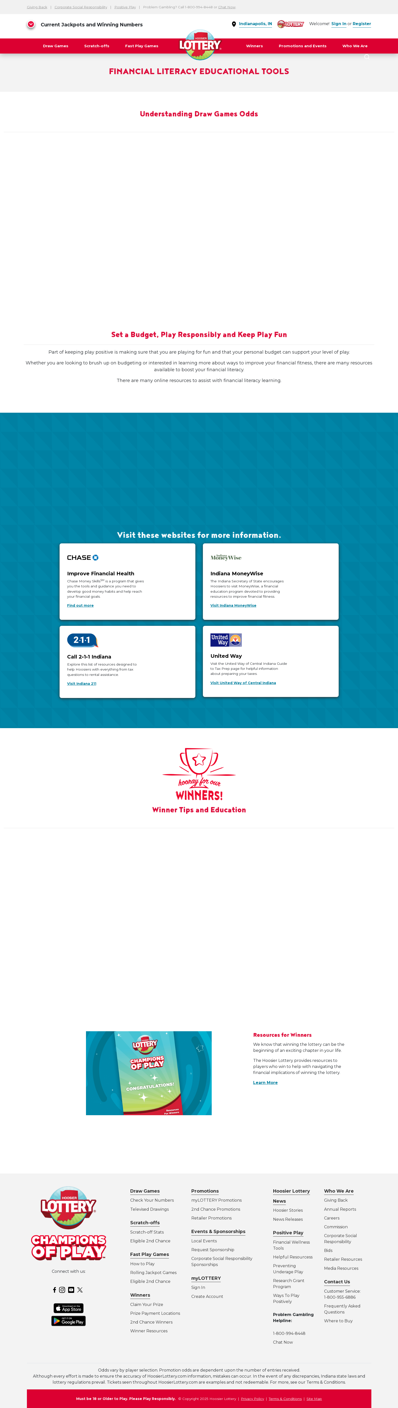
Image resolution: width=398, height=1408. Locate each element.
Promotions (205, 1191)
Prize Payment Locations (155, 1313)
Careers (331, 1218)
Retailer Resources (343, 1259)
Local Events (204, 1241)
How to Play (142, 1263)
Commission (336, 1227)
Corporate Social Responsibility (81, 7)
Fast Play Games (141, 46)
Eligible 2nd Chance (150, 1241)
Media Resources (341, 1268)
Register (362, 23)
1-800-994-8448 (289, 1333)
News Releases (288, 1219)
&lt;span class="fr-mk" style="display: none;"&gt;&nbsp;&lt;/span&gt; (199, 211)
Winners (254, 46)
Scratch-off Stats (147, 1232)
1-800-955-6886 (340, 1297)
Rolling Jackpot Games (153, 1272)
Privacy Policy (252, 1399)
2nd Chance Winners (151, 1322)
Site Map (314, 1399)
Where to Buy (338, 1321)
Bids (328, 1250)
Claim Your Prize (146, 1304)
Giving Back (37, 7)
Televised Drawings (149, 1209)
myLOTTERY (206, 1278)
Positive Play (125, 7)
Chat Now (227, 7)
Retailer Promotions (211, 1218)
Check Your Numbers (152, 1200)
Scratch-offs (96, 46)
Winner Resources (148, 1331)
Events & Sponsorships (218, 1231)
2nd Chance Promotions (215, 1209)
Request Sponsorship (212, 1249)
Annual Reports (340, 1209)
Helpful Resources (292, 1257)
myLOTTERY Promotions (216, 1200)
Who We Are (355, 46)
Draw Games (55, 46)
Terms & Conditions (285, 1399)
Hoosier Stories (288, 1210)
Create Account (207, 1296)
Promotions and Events (303, 46)
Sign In (338, 23)
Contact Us (337, 1281)
